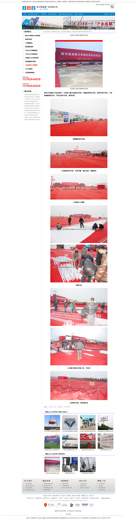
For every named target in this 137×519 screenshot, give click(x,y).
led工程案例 (28, 69)
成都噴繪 (59, 1)
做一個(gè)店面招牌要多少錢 (32, 112)
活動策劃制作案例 (30, 61)
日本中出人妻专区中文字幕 (103, 518)
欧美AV (28, 518)
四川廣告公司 (54, 31)
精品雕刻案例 (29, 46)
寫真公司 (61, 498)
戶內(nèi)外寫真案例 (31, 54)
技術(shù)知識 (79, 14)
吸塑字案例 (28, 39)
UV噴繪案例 (28, 43)
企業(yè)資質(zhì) (29, 485)
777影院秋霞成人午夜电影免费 (88, 518)
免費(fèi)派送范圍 (48, 483)
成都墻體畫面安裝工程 (105, 450)
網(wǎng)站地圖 (76, 495)
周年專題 (106, 14)
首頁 (25, 14)
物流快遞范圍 (47, 485)
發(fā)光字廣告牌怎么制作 (31, 115)
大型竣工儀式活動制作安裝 (78, 31)
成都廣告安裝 (38, 498)
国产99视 (68, 514)
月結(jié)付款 (83, 483)
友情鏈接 (68, 495)
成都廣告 (39, 1)
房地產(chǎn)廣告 (94, 498)
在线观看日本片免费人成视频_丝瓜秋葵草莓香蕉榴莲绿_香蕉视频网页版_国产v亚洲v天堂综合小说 (55, 518)
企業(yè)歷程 (28, 487)
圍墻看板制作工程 (70, 473)
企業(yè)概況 (28, 483)
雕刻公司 (67, 498)
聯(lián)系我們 (55, 495)
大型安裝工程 (56, 412)
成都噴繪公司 (54, 498)
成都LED (78, 498)
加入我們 (63, 495)
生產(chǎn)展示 (52, 14)
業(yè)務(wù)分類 (33, 14)
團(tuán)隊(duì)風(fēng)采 (66, 14)
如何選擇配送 (47, 489)
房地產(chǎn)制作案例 (32, 58)
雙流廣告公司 (46, 498)
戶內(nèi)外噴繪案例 (31, 50)
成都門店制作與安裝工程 (88, 450)
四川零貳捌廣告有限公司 (64, 500)
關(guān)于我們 (47, 495)
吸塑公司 (72, 498)
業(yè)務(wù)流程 (29, 489)
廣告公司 (91, 495)
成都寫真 (65, 1)
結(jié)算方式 (83, 485)
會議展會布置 (85, 498)
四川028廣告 (96, 1)
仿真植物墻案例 (30, 72)
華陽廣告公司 (84, 495)
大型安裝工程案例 (31, 65)
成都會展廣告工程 (72, 1)
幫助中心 (112, 14)
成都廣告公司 (88, 1)
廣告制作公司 (30, 498)
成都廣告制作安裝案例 (88, 473)
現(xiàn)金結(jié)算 (84, 487)
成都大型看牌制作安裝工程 (70, 450)
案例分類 (43, 14)
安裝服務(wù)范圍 (48, 487)
